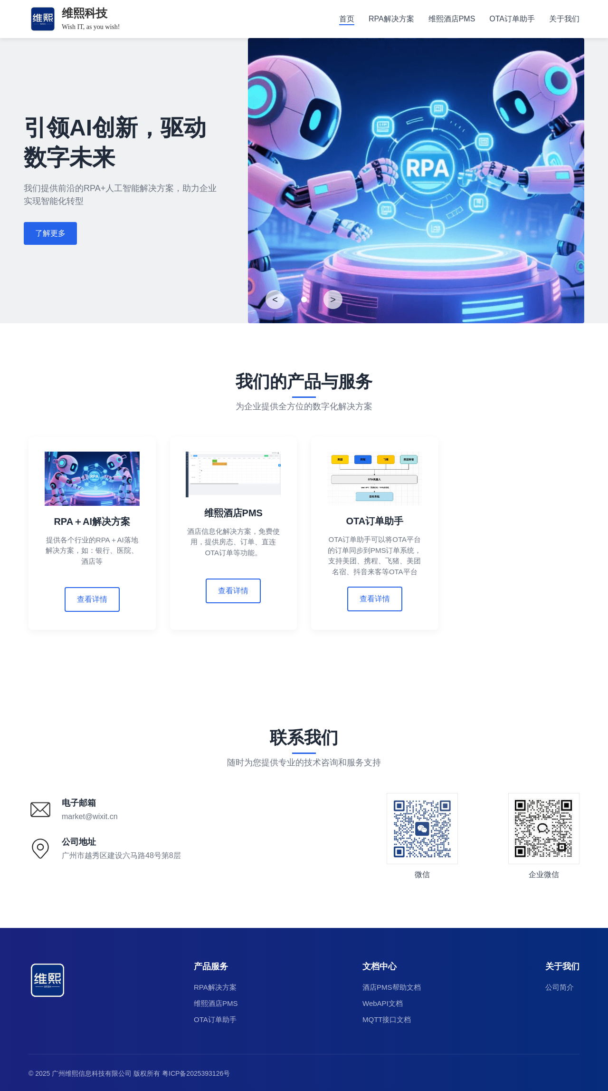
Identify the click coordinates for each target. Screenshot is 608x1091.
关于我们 (564, 19)
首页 (346, 19)
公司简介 (559, 985)
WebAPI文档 (382, 1001)
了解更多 (50, 233)
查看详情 (92, 599)
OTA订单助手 (512, 19)
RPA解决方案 (391, 19)
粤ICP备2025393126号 (196, 1071)
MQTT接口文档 (386, 1018)
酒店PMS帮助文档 (391, 985)
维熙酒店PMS (451, 19)
